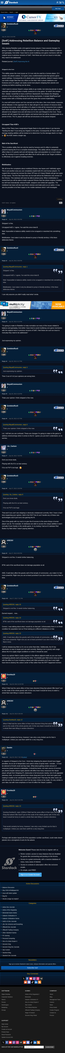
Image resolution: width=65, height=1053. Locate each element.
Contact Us (53, 1012)
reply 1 (25, 267)
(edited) (25, 757)
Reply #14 (5, 800)
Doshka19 (11, 675)
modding (59, 199)
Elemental (28, 997)
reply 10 (18, 604)
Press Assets (53, 1007)
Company (53, 991)
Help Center (5, 1024)
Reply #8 (4, 488)
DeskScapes (5, 1005)
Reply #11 (5, 684)
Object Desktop (6, 994)
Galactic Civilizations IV (31, 999)
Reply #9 (4, 553)
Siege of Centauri (30, 1012)
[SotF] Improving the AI (21, 61)
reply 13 (18, 806)
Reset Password (6, 1034)
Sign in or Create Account (30, 874)
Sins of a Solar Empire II (32, 1002)
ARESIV (10, 540)
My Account (5, 1026)
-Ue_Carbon (12, 446)
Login (16, 12)
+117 (3, 452)
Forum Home (4, 12)
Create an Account (7, 1029)
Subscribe (49, 1047)
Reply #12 (5, 713)
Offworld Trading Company (32, 1010)
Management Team (55, 999)
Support (5, 1020)
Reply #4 (4, 361)
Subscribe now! (32, 968)
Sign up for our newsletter (12, 1047)
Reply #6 (4, 418)
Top (63, 219)
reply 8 (20, 494)
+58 (4, 546)
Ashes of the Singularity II (32, 994)
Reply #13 (5, 757)
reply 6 (25, 424)
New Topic (58, 8)
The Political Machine (31, 1007)
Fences (4, 1002)
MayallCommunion (14, 210)
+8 (3, 680)
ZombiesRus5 (12, 24)
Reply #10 (5, 598)
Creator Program (54, 1010)
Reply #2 (4, 260)
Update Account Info (7, 1037)
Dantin (9, 748)
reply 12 (19, 720)
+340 (3, 30)
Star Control (28, 1005)
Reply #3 (4, 321)
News (51, 1005)
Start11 (4, 999)
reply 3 (25, 367)
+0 (3, 753)
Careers (52, 1002)
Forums (52, 1015)
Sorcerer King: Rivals (31, 1015)
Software (5, 991)
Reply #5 (4, 394)
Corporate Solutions (7, 997)
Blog (51, 997)
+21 (4, 216)
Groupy (4, 1010)
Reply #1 (4, 219)
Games (27, 991)
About (51, 994)
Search (11, 12)
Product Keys (5, 1032)
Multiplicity (4, 1007)
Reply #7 (4, 455)
